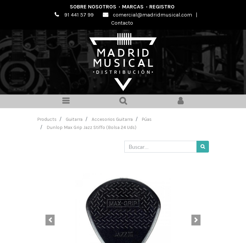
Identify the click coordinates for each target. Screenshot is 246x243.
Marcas (133, 6)
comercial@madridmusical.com (152, 14)
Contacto (122, 23)
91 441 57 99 (79, 14)
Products (47, 119)
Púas (147, 119)
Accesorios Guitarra (112, 119)
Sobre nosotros (93, 6)
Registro (162, 6)
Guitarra (74, 119)
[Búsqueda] (202, 147)
